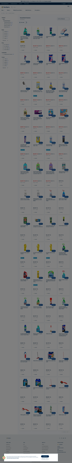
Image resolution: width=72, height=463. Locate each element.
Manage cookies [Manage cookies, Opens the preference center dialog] (45, 458)
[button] (3, 457)
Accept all (45, 456)
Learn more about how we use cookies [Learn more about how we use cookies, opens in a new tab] (13, 458)
